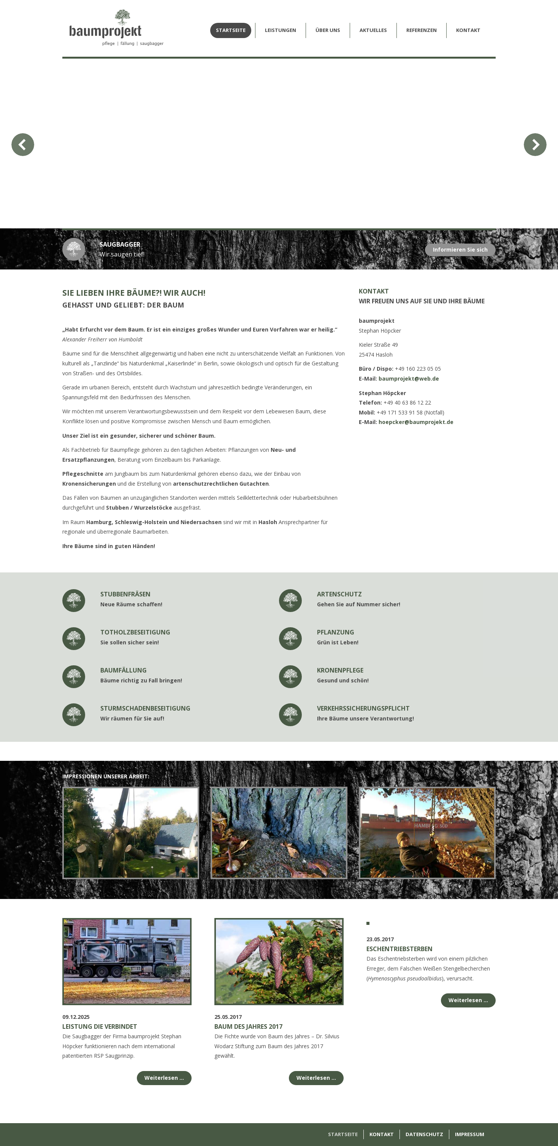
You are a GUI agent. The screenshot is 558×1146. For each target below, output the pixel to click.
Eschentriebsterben (399, 1026)
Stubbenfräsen (125, 594)
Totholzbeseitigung (135, 632)
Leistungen (280, 30)
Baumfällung (123, 670)
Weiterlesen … (164, 1077)
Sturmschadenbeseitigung (145, 708)
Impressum (469, 1134)
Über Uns (327, 30)
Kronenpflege (340, 670)
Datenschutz (424, 1134)
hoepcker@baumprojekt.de (416, 422)
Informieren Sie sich (460, 249)
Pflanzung (335, 632)
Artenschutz (339, 594)
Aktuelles (373, 30)
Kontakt (468, 30)
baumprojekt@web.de (409, 378)
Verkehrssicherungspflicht (363, 708)
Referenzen (421, 30)
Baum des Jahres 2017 (248, 1026)
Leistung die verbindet (99, 1026)
